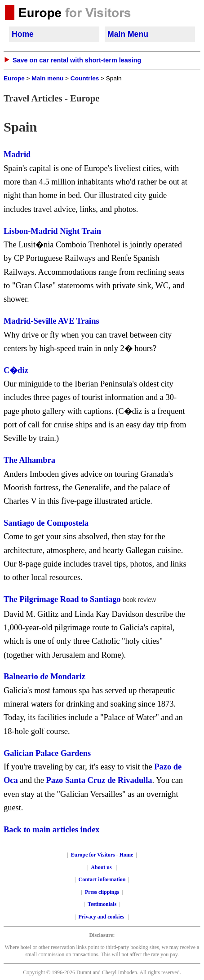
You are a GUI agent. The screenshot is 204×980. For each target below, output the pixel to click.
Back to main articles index (52, 829)
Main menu (47, 78)
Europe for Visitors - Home (102, 855)
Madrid (17, 154)
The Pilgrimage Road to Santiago (62, 599)
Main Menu (127, 34)
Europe (14, 78)
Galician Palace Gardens (47, 753)
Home (23, 34)
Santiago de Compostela (46, 523)
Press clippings (102, 892)
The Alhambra (29, 460)
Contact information (102, 879)
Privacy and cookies (102, 917)
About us (101, 867)
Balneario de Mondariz (44, 676)
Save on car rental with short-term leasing (77, 60)
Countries (85, 78)
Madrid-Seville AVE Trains (51, 320)
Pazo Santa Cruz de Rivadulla (99, 780)
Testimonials (102, 904)
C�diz (16, 370)
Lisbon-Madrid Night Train (52, 231)
